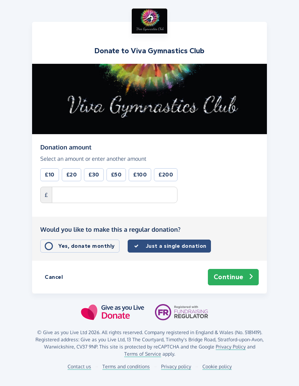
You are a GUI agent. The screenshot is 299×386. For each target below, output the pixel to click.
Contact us (79, 366)
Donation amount (65, 147)
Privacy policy (176, 366)
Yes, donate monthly (86, 246)
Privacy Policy (231, 346)
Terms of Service (142, 354)
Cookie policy (217, 366)
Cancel (54, 277)
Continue (233, 277)
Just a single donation (176, 246)
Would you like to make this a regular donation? (110, 229)
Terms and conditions (126, 366)
